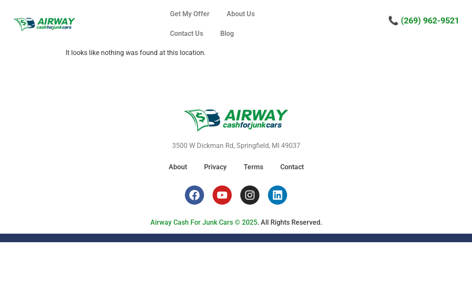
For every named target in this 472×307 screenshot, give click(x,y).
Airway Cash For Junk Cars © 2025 (203, 222)
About (178, 167)
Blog (227, 33)
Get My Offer (190, 14)
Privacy (215, 167)
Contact (292, 167)
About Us (241, 14)
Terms (253, 167)
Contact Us (186, 33)
